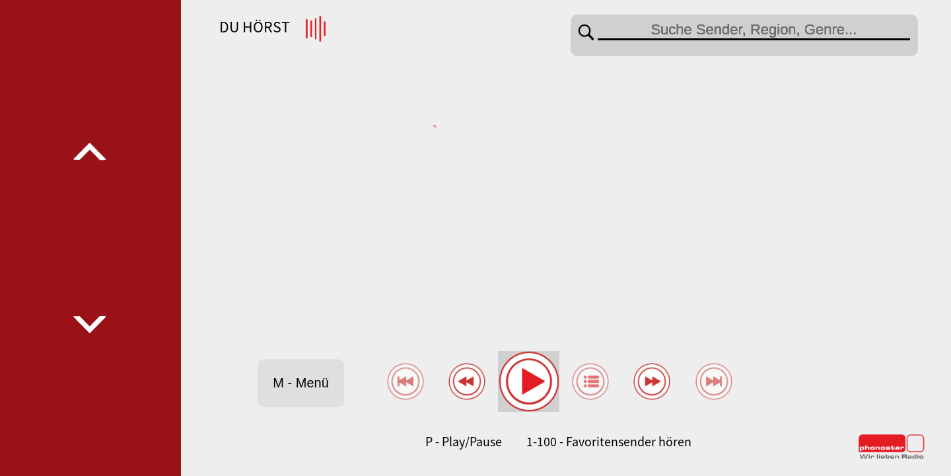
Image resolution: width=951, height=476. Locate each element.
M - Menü (300, 383)
